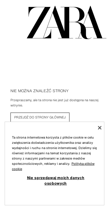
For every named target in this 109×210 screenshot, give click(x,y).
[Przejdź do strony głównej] (66, 22)
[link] (39, 117)
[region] (54, 163)
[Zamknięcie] (99, 127)
